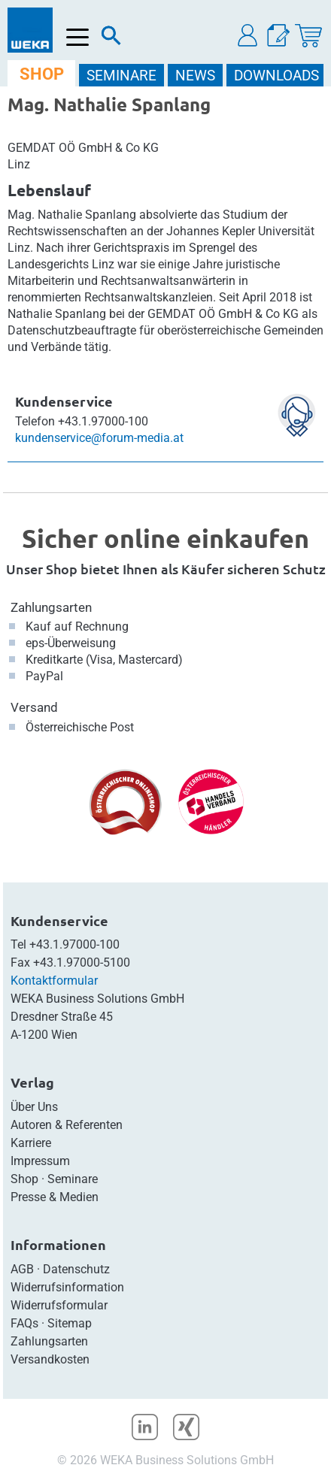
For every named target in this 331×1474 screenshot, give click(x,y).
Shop (24, 1179)
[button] (248, 36)
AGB (22, 1269)
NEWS (195, 75)
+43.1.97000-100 (74, 944)
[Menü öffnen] (78, 37)
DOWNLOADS (276, 75)
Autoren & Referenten (67, 1125)
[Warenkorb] (308, 36)
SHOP (42, 74)
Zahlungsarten (51, 607)
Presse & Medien (55, 1197)
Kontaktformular (54, 980)
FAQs (24, 1323)
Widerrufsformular (59, 1305)
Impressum (40, 1161)
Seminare (72, 1179)
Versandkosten (50, 1359)
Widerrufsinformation (67, 1287)
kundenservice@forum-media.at (99, 438)
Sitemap (69, 1323)
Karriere (31, 1143)
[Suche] (111, 39)
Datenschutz (76, 1269)
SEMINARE (121, 75)
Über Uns (34, 1107)
